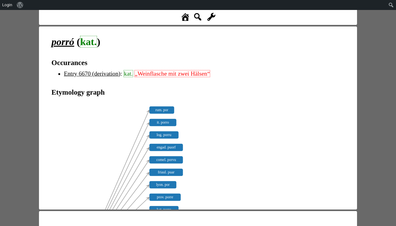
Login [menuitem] (7, 4)
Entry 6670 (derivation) (92, 73)
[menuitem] (20, 5)
